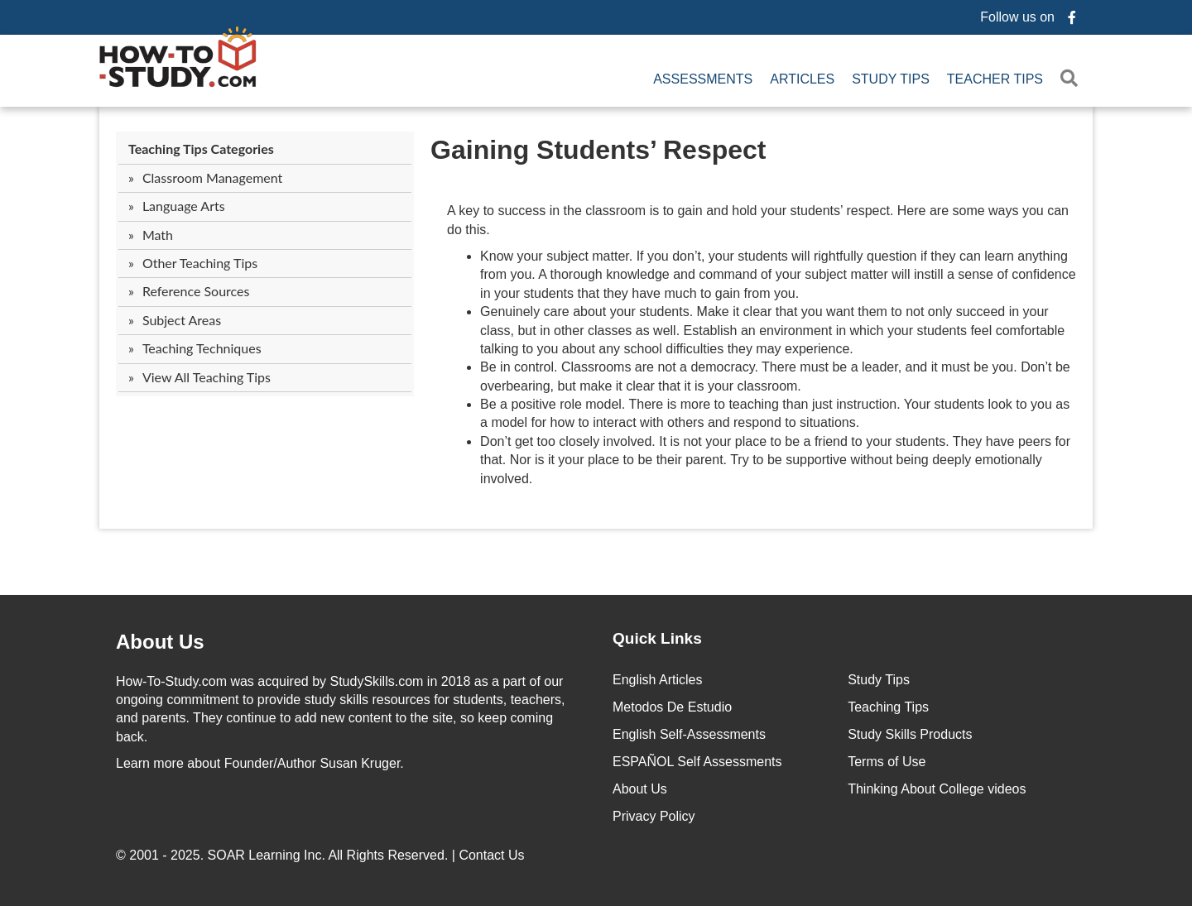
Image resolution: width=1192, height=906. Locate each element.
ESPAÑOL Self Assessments (697, 762)
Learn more (150, 763)
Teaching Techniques (202, 348)
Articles (802, 79)
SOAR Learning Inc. (266, 855)
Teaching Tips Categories (201, 148)
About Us (640, 789)
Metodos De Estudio (672, 707)
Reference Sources (196, 291)
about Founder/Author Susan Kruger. (260, 763)
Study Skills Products (910, 734)
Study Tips (891, 79)
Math (157, 234)
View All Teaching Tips (206, 377)
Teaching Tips (888, 707)
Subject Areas (181, 320)
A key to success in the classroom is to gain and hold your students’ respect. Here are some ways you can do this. (758, 220)
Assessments (702, 79)
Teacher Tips (995, 79)
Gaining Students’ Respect (598, 150)
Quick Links (657, 638)
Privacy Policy (654, 816)
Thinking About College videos (937, 789)
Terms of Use (886, 762)
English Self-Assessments (689, 734)
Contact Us (493, 855)
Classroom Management (212, 177)
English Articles (658, 680)
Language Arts (183, 205)
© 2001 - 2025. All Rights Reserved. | (322, 855)
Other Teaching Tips (199, 263)
